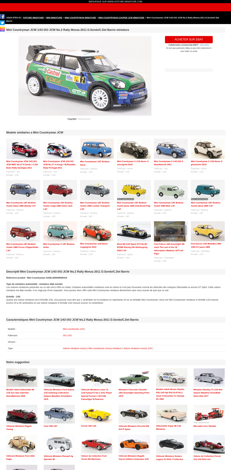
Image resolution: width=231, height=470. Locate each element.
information (204, 45)
